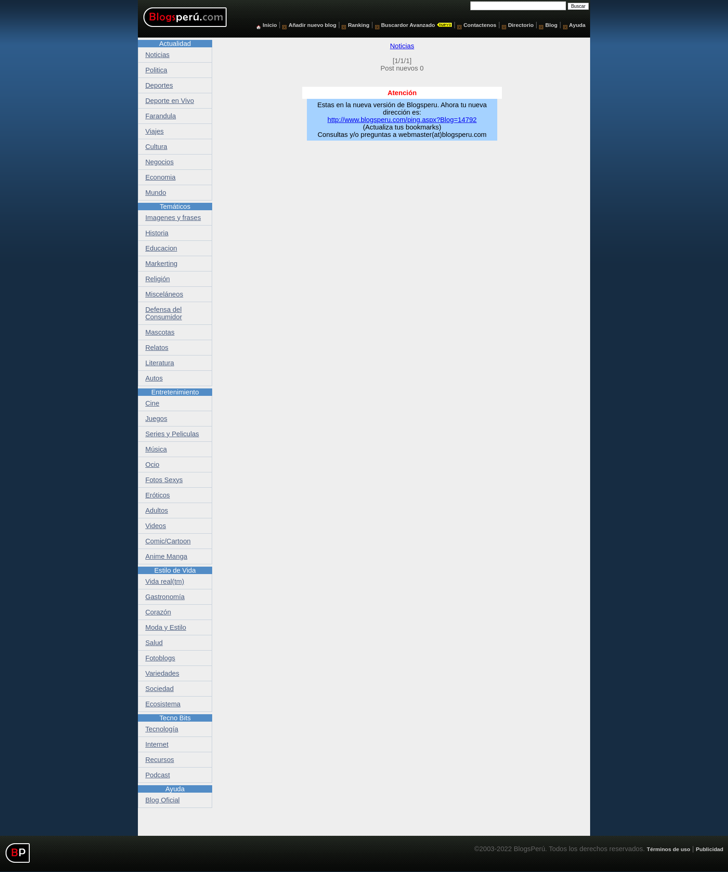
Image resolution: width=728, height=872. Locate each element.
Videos (155, 526)
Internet (157, 744)
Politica (156, 70)
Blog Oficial (162, 800)
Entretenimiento (175, 392)
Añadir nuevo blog (312, 25)
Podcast (157, 775)
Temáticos (175, 206)
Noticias (402, 46)
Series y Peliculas (172, 434)
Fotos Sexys (164, 480)
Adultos (156, 510)
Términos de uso (668, 849)
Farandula (160, 116)
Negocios (159, 162)
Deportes (159, 85)
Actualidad (175, 43)
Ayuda (577, 25)
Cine (152, 403)
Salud (154, 642)
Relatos (157, 347)
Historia (157, 233)
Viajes (154, 131)
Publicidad (709, 849)
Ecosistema (163, 704)
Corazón (158, 612)
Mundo (155, 192)
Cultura (156, 146)
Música (156, 449)
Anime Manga (166, 556)
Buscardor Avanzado (408, 25)
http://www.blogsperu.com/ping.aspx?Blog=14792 (401, 119)
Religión (157, 279)
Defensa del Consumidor (163, 313)
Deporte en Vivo (169, 100)
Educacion (161, 248)
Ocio (152, 464)
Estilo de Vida (174, 570)
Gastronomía (165, 597)
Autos (153, 378)
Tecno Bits (175, 718)
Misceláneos (164, 294)
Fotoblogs (160, 658)
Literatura (159, 363)
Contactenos (479, 25)
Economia (160, 177)
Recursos (159, 759)
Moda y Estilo (165, 627)
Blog (552, 25)
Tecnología (161, 729)
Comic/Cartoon (168, 541)
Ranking (358, 25)
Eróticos (157, 495)
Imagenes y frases (173, 217)
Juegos (156, 418)
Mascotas (160, 332)
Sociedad (159, 688)
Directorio (520, 25)
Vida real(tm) (164, 581)
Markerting (161, 263)
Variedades (162, 673)
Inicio (270, 25)
